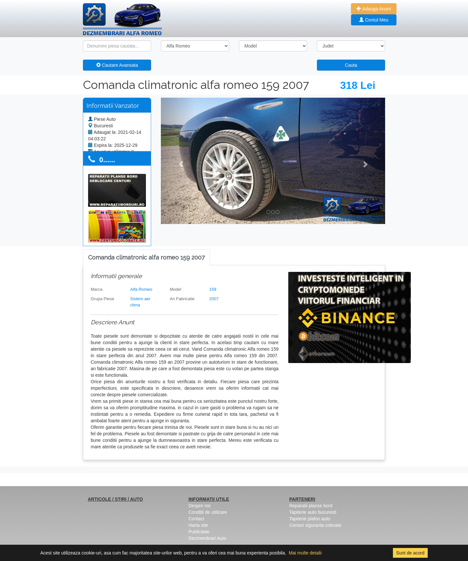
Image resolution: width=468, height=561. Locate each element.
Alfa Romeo (141, 289)
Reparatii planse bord (310, 505)
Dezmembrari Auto (207, 538)
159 (212, 289)
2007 (214, 298)
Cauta (351, 65)
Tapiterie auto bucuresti (312, 512)
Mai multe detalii (305, 552)
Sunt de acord (410, 552)
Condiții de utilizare (207, 512)
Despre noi (199, 505)
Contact (196, 518)
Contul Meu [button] (373, 19)
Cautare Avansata (117, 65)
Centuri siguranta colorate (315, 525)
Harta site (198, 525)
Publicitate (199, 531)
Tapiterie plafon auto (309, 518)
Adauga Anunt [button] (374, 8)
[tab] (146, 257)
